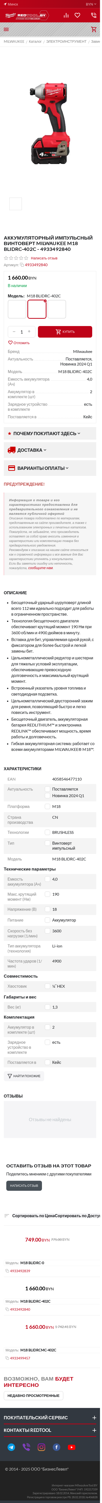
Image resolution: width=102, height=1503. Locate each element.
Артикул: (11, 264)
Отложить (19, 342)
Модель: (16, 295)
